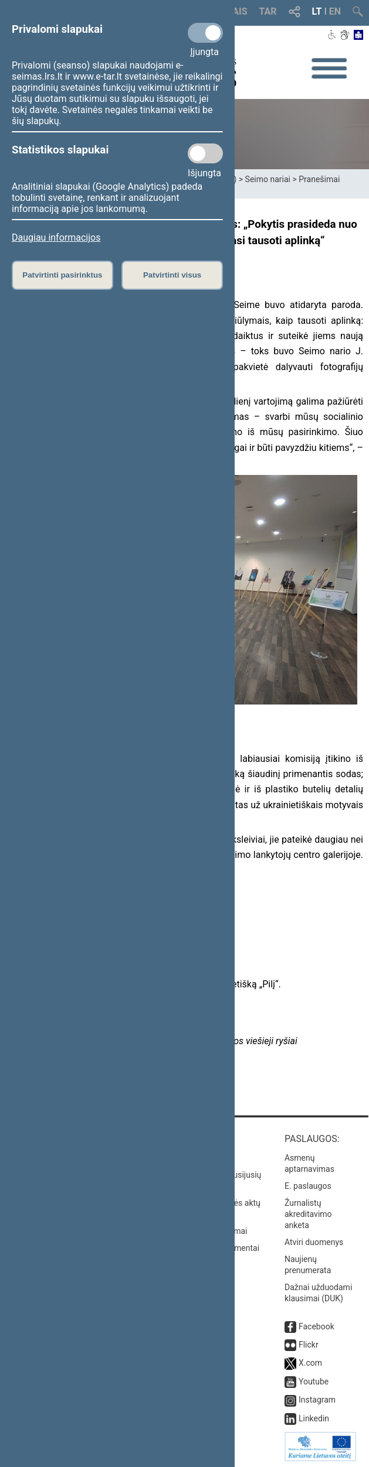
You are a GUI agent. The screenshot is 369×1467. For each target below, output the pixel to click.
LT (317, 11)
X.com (310, 1362)
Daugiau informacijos (56, 237)
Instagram (317, 1399)
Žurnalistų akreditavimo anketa (308, 1214)
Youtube (314, 1381)
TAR (268, 11)
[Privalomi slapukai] (205, 33)
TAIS (237, 11)
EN (335, 11)
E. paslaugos (308, 1186)
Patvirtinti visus (172, 275)
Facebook (316, 1326)
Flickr (309, 1344)
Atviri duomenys (314, 1242)
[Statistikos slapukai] (205, 153)
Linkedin (314, 1418)
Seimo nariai (267, 179)
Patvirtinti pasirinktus (62, 275)
